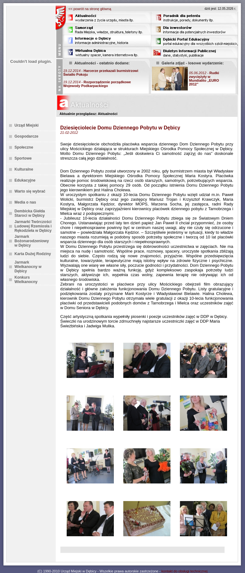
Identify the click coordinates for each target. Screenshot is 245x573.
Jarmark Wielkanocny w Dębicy (28, 266)
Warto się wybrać (29, 191)
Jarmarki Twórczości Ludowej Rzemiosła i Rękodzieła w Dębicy (33, 226)
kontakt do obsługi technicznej (184, 571)
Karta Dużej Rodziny (32, 254)
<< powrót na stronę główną (90, 9)
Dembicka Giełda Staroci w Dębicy (29, 213)
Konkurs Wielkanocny (25, 279)
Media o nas (25, 202)
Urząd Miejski (26, 125)
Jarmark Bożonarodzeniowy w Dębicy (31, 241)
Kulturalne (23, 169)
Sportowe (23, 158)
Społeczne (23, 147)
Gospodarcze (26, 136)
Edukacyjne (25, 180)
